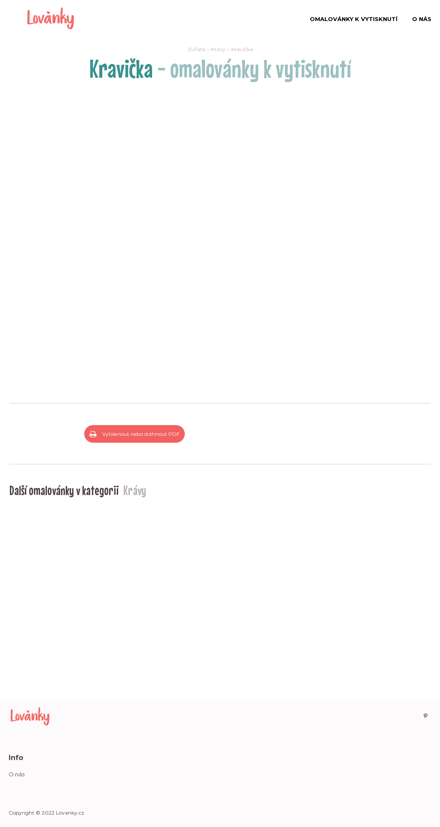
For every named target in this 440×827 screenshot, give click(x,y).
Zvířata (196, 49)
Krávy (218, 49)
